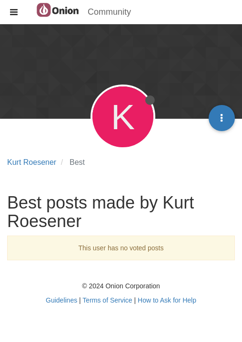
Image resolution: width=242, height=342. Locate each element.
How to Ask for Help (167, 300)
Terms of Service (107, 300)
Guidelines (61, 300)
